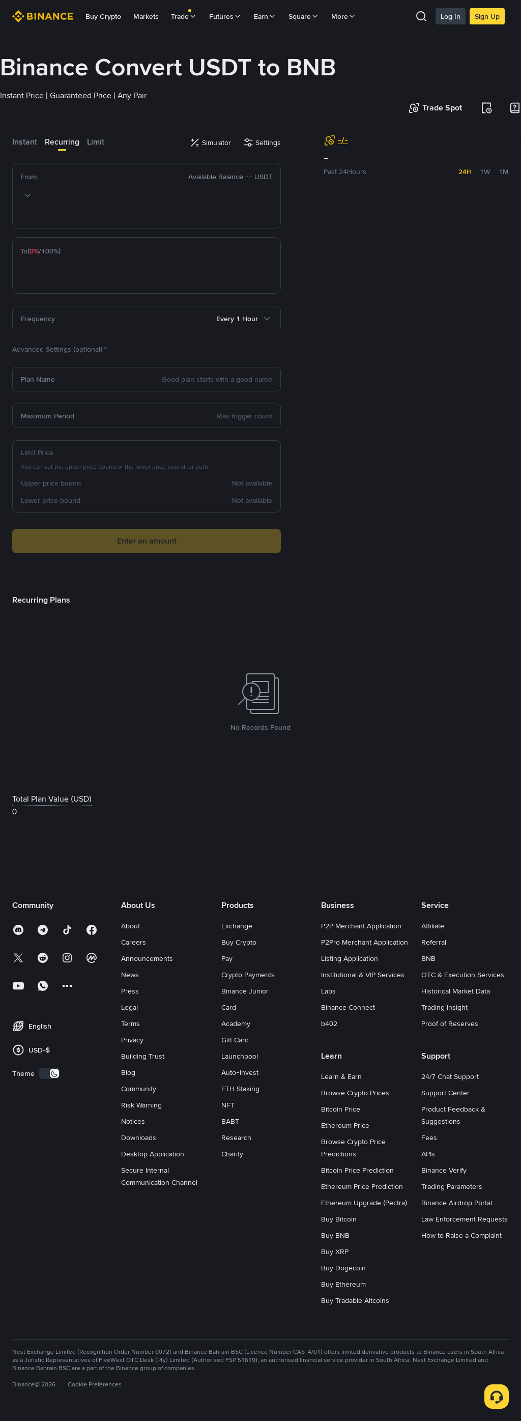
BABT (230, 1121)
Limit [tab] (95, 141)
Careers (133, 942)
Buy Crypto (103, 16)
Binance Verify (444, 1170)
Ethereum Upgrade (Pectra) (364, 1202)
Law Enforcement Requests (464, 1219)
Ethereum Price (345, 1125)
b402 (329, 1023)
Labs (328, 991)
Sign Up (487, 16)
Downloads (138, 1137)
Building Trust (142, 1056)
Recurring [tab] (62, 141)
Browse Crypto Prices (355, 1092)
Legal (129, 1007)
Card (228, 1007)
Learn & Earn (341, 1076)
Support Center (445, 1092)
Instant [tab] (24, 141)
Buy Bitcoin (339, 1219)
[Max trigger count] (175, 415)
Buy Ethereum (343, 1284)
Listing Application (349, 958)
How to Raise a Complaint (461, 1235)
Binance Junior (245, 991)
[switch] (49, 1073)
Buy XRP (335, 1251)
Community (138, 1088)
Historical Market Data (455, 991)
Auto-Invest (239, 1072)
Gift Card (235, 1039)
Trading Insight (444, 1007)
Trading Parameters (451, 1186)
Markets (146, 16)
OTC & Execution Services (462, 974)
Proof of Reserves (449, 1023)
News (130, 974)
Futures (225, 16)
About (130, 925)
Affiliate (432, 925)
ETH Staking (240, 1088)
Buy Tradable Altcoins (355, 1300)
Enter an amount (147, 540)
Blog (128, 1072)
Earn (265, 16)
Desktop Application (152, 1153)
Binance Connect (348, 1007)
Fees (429, 1137)
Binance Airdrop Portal (456, 1202)
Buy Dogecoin (343, 1267)
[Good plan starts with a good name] (165, 379)
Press (130, 991)
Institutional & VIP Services (362, 974)
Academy (235, 1023)
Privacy (132, 1039)
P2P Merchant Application (361, 925)
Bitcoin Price (340, 1109)
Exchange (236, 925)
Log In (450, 16)
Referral (433, 942)
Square (303, 16)
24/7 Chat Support (450, 1076)
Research (236, 1137)
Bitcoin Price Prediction (357, 1170)
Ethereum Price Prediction (362, 1186)
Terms (130, 1023)
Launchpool (239, 1056)
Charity (232, 1153)
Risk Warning (141, 1105)
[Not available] (178, 483)
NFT (228, 1105)
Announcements (147, 958)
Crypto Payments (248, 974)
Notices (133, 1121)
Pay (227, 958)
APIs (428, 1153)
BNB (428, 958)
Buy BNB (335, 1235)
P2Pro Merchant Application (364, 942)
